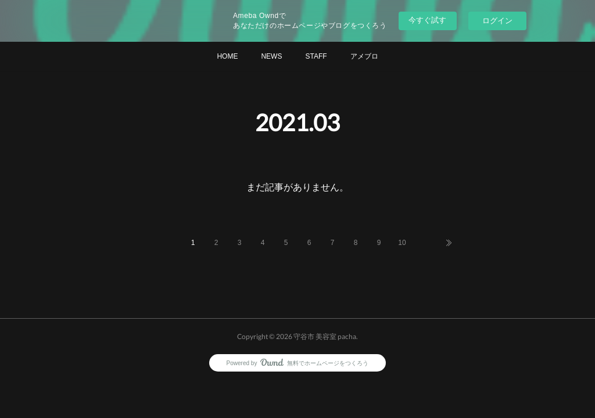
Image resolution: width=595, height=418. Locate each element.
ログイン (497, 20)
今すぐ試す (427, 20)
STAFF (316, 56)
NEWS (271, 56)
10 (402, 243)
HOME (227, 56)
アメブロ (364, 56)
